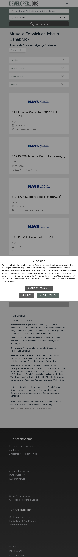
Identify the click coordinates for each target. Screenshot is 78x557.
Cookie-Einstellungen (39, 288)
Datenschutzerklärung (10, 282)
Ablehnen (26, 295)
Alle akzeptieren (48, 295)
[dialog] (39, 278)
